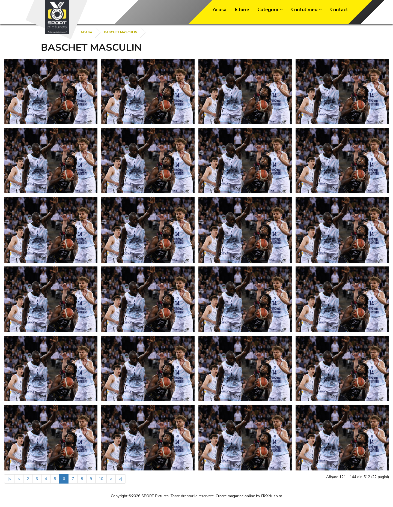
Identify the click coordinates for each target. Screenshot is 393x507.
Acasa (220, 9)
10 (101, 478)
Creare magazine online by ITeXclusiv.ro (249, 496)
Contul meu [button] (306, 9)
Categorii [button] (270, 9)
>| (120, 478)
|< (9, 478)
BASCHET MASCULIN (120, 32)
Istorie (242, 9)
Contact (339, 9)
